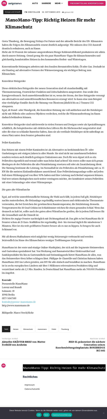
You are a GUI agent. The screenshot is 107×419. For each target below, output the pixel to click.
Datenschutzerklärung (62, 415)
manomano (42, 329)
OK (39, 415)
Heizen (15, 329)
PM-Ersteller (32, 12)
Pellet (54, 329)
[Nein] (103, 413)
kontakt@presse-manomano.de (19, 302)
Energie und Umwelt (12, 12)
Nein (46, 415)
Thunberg (65, 329)
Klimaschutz (28, 329)
